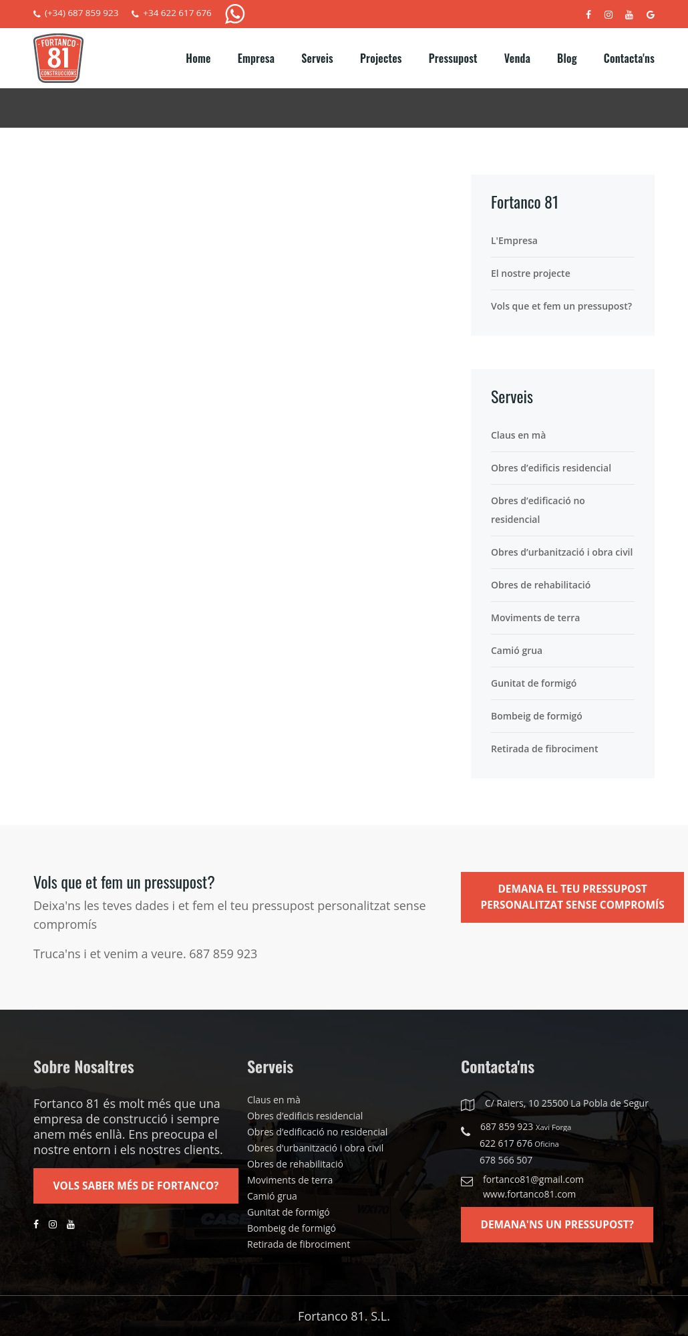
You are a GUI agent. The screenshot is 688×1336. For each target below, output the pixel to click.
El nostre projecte (530, 273)
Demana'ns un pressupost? (561, 1225)
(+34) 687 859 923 (77, 13)
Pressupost (453, 58)
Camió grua (516, 650)
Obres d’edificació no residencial (538, 510)
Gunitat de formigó (533, 683)
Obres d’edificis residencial (551, 467)
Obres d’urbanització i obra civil (562, 552)
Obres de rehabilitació (540, 584)
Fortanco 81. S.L (342, 1316)
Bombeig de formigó (536, 715)
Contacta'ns (629, 58)
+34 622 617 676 (176, 13)
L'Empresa (514, 240)
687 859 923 (525, 1127)
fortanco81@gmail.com (533, 1179)
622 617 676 (519, 1143)
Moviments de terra (535, 617)
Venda (517, 58)
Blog (567, 58)
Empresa (256, 58)
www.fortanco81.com (529, 1194)
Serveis (317, 58)
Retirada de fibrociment (544, 748)
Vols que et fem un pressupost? (561, 306)
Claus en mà (518, 435)
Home (198, 58)
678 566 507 (506, 1160)
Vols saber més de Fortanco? (140, 1187)
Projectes (381, 58)
